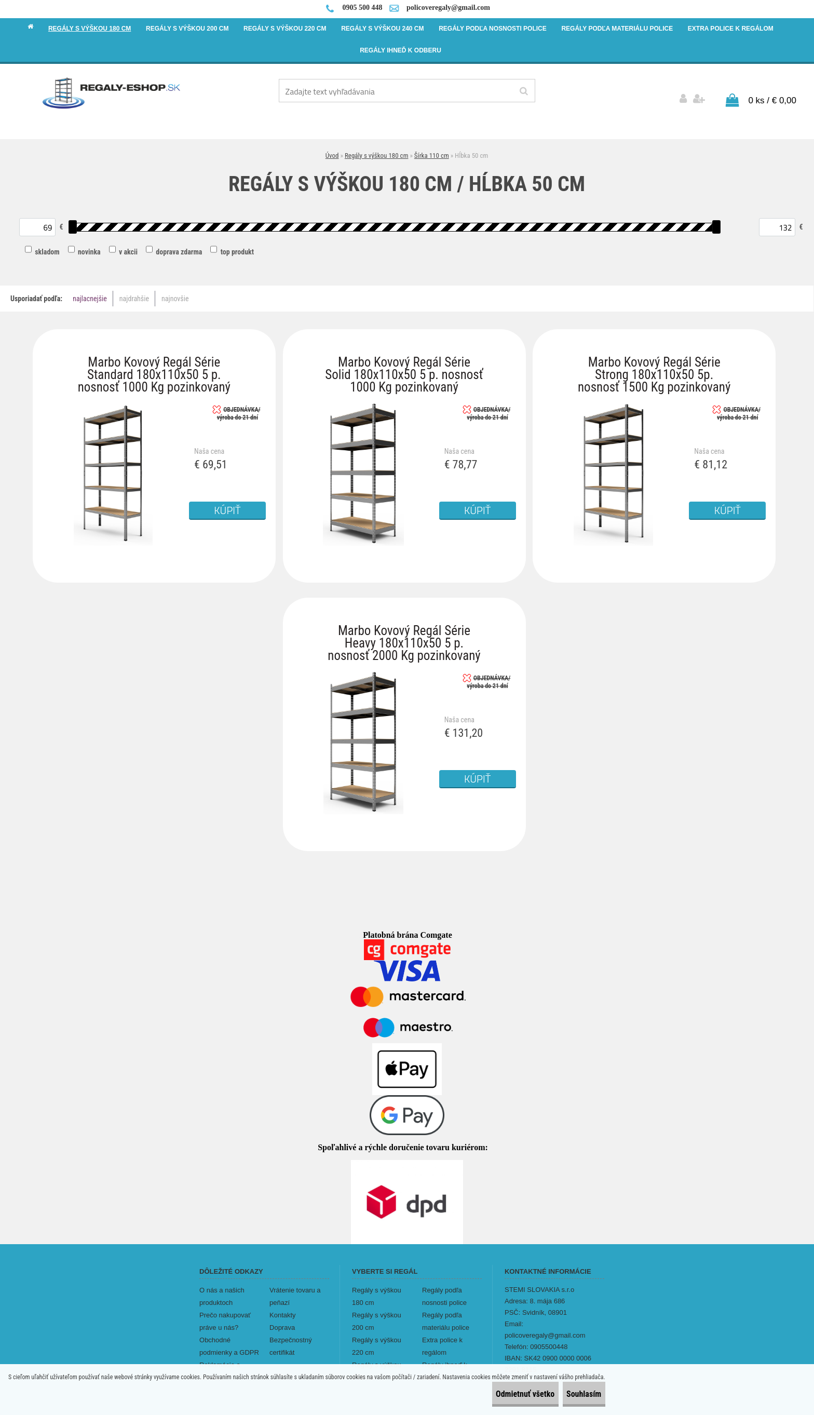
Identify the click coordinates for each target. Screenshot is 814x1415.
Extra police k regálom (442, 1339)
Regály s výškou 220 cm (376, 1339)
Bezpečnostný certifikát (290, 1339)
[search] (523, 91)
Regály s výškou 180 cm (377, 148)
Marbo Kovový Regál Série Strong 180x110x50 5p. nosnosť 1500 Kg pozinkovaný (654, 357)
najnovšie (174, 292)
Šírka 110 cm (431, 148)
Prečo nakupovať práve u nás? (225, 1314)
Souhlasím (574, 1394)
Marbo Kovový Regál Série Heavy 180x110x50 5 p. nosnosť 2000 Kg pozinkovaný (404, 626)
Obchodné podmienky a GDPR (229, 1339)
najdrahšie (134, 292)
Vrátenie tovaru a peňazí (295, 1289)
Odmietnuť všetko (497, 1394)
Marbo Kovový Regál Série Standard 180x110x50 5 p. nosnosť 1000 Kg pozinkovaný (154, 357)
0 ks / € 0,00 (772, 93)
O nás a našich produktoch (222, 1289)
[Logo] (111, 92)
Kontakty (282, 1308)
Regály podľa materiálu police (445, 1314)
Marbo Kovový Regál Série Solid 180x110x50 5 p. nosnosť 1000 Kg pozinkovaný (404, 357)
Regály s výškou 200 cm (376, 1314)
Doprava (282, 1320)
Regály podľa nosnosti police (444, 1289)
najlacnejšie (90, 292)
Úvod (332, 148)
